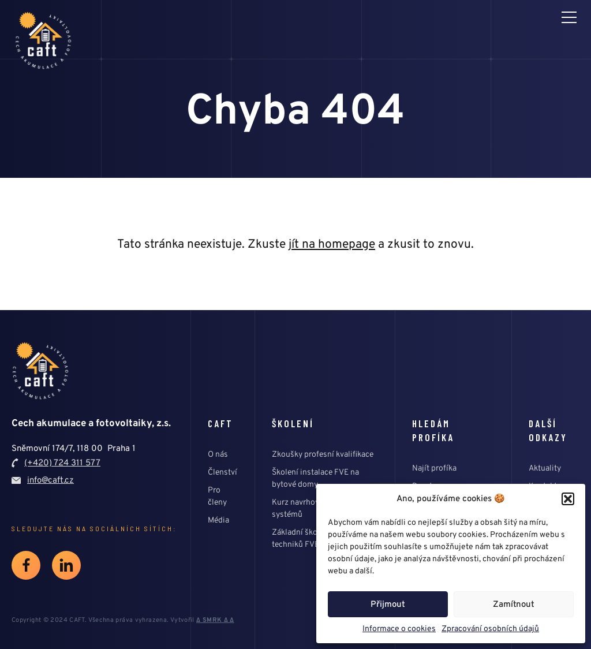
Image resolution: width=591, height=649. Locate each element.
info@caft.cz (50, 480)
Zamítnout (513, 604)
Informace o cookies (399, 628)
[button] (568, 499)
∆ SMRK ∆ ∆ (215, 620)
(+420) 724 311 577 (62, 463)
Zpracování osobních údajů (490, 628)
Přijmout (388, 604)
